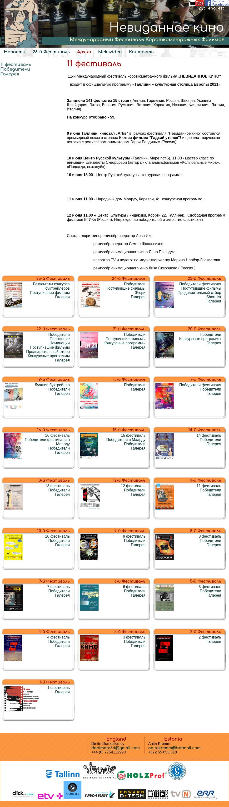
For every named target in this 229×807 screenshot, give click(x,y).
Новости (14, 52)
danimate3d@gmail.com (115, 748)
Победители (15, 69)
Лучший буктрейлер (52, 385)
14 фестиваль (209, 435)
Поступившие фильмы (50, 293)
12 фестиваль (133, 486)
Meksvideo (110, 52)
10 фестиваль (57, 536)
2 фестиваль (210, 637)
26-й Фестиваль (51, 52)
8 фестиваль (210, 536)
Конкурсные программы (49, 356)
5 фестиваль (210, 587)
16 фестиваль (57, 435)
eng (212, 8)
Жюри (140, 293)
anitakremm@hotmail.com (174, 748)
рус (202, 8)
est (221, 8)
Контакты (142, 52)
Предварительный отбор (199, 293)
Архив (84, 52)
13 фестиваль (57, 486)
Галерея (9, 74)
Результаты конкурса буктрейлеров (51, 286)
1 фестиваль (58, 688)
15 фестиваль (133, 435)
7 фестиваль (58, 587)
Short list (213, 297)
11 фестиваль (15, 64)
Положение (60, 339)
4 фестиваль (58, 637)
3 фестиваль (134, 637)
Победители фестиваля (200, 284)
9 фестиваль (134, 536)
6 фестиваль (134, 587)
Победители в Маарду (125, 440)
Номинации (60, 343)
